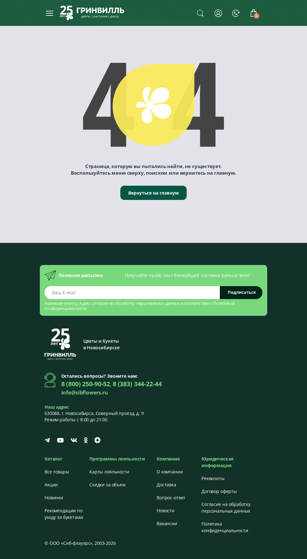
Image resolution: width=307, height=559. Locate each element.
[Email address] (132, 292)
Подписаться (242, 292)
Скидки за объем (107, 485)
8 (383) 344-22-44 (137, 384)
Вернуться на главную (153, 193)
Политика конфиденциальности (225, 527)
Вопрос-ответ (171, 498)
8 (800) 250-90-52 (85, 384)
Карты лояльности (109, 472)
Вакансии (167, 523)
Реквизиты (213, 478)
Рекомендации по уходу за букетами (64, 514)
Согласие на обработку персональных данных (226, 507)
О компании (170, 472)
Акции (51, 485)
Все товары (57, 472)
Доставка (166, 485)
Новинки (54, 498)
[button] (200, 13)
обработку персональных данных (147, 303)
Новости (165, 511)
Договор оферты (219, 491)
